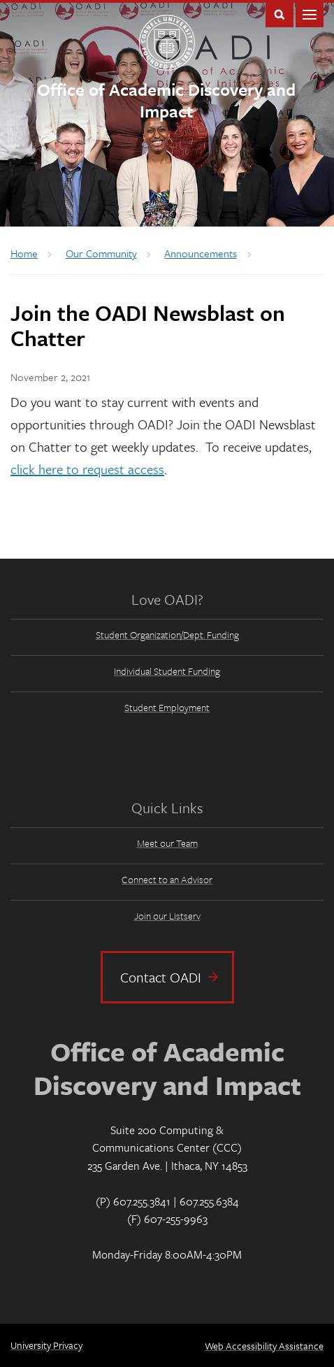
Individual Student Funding (167, 671)
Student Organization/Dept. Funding (167, 634)
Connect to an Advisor (167, 879)
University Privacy (46, 1345)
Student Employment (167, 707)
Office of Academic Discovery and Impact (166, 100)
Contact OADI (160, 977)
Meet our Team (167, 843)
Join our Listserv (167, 915)
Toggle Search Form (279, 13)
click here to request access (87, 468)
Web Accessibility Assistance (264, 1345)
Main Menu (310, 13)
